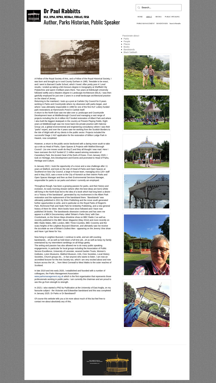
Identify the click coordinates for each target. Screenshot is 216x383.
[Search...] (158, 7)
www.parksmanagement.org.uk (48, 276)
